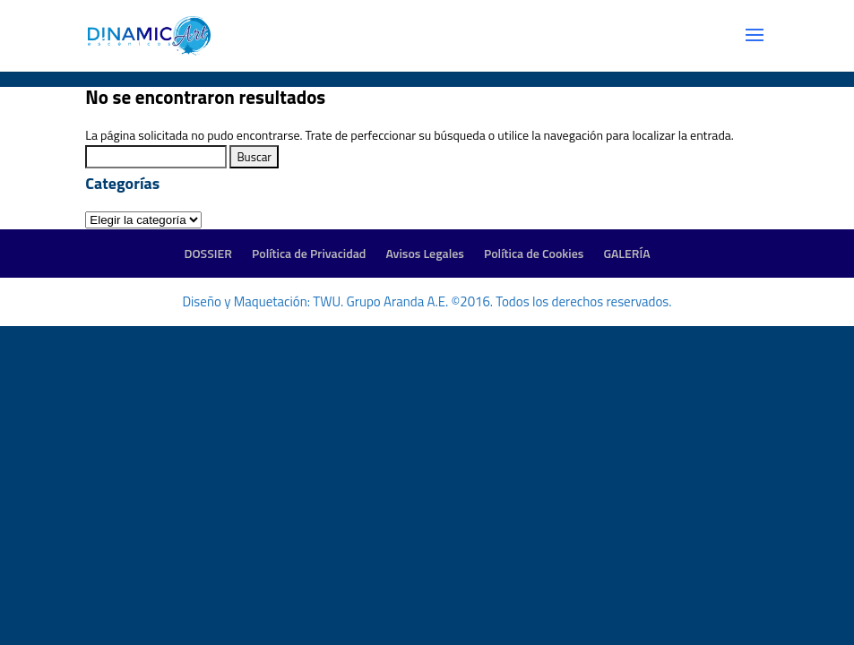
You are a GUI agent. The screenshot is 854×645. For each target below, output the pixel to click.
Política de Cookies (533, 253)
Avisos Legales (424, 253)
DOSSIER (208, 253)
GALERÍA (626, 253)
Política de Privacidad (309, 253)
